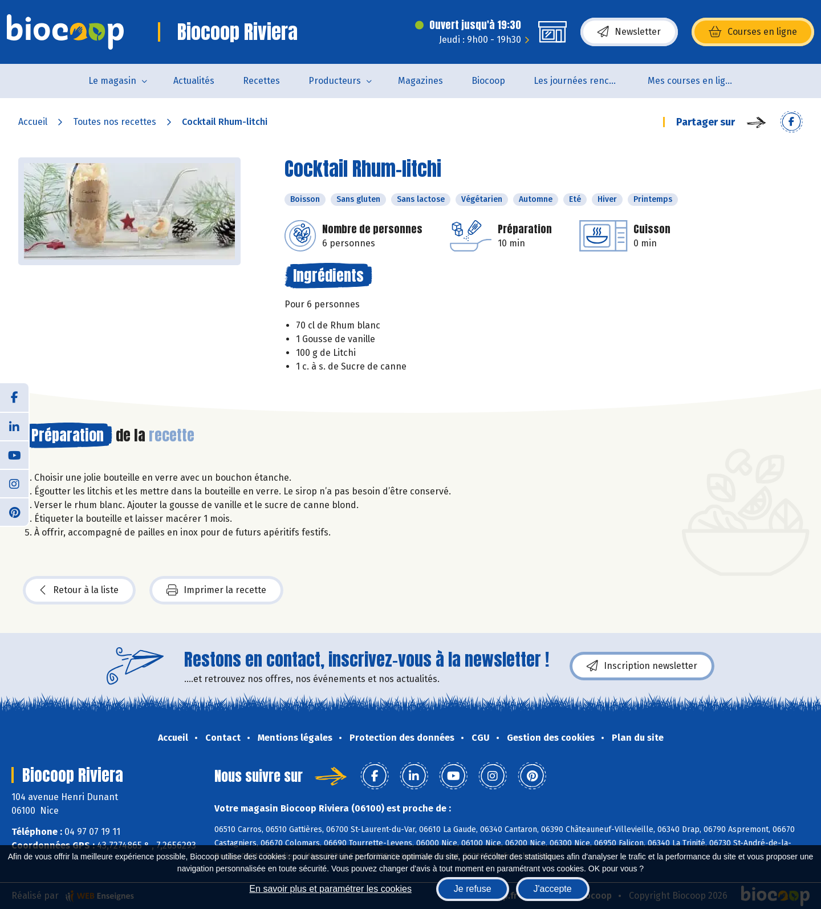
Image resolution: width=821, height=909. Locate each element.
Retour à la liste (79, 590)
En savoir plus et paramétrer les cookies (330, 889)
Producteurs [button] (334, 80)
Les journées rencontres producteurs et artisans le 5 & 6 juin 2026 (583, 80)
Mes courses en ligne (692, 80)
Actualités (193, 80)
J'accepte (553, 889)
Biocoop (488, 80)
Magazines (420, 80)
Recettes (261, 80)
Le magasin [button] (112, 80)
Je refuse (472, 889)
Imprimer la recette (216, 590)
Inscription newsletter (642, 666)
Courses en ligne (753, 32)
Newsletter (629, 32)
